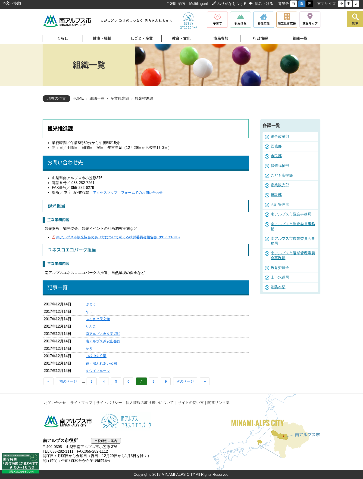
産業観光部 (119, 98)
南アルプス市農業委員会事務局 (293, 240)
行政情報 (260, 38)
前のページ (69, 381)
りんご (91, 326)
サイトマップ (80, 403)
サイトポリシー (108, 403)
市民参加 (220, 38)
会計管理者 (280, 204)
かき (89, 348)
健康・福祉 (102, 38)
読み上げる (264, 4)
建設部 (276, 195)
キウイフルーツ (99, 371)
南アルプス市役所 (68, 421)
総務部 (276, 146)
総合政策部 (280, 136)
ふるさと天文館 (99, 319)
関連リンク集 (216, 403)
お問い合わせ (55, 403)
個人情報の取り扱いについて (148, 403)
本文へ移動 (11, 3)
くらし (62, 38)
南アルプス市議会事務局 (291, 214)
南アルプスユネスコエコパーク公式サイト (188, 21)
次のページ (192, 381)
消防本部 (278, 287)
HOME (78, 98)
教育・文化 (181, 38)
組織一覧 (300, 38)
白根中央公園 (97, 356)
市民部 (276, 156)
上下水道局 (280, 277)
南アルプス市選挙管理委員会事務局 (293, 255)
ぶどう (91, 304)
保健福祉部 (280, 166)
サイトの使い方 (188, 403)
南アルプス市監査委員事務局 (293, 226)
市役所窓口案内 (106, 441)
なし (89, 311)
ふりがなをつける (232, 4)
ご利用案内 (175, 4)
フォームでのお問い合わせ (145, 192)
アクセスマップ (106, 192)
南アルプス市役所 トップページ (67, 21)
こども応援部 (282, 175)
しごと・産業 (142, 38)
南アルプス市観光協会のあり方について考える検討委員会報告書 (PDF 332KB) (121, 237)
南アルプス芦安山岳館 (104, 341)
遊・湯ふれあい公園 (102, 363)
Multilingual (198, 4)
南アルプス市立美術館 (104, 334)
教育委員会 (280, 268)
